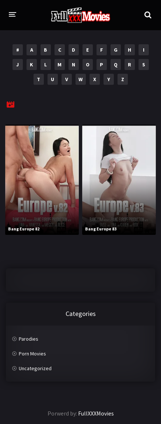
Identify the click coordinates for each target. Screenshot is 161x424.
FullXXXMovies (96, 413)
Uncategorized (35, 368)
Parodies (28, 339)
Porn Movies (32, 353)
